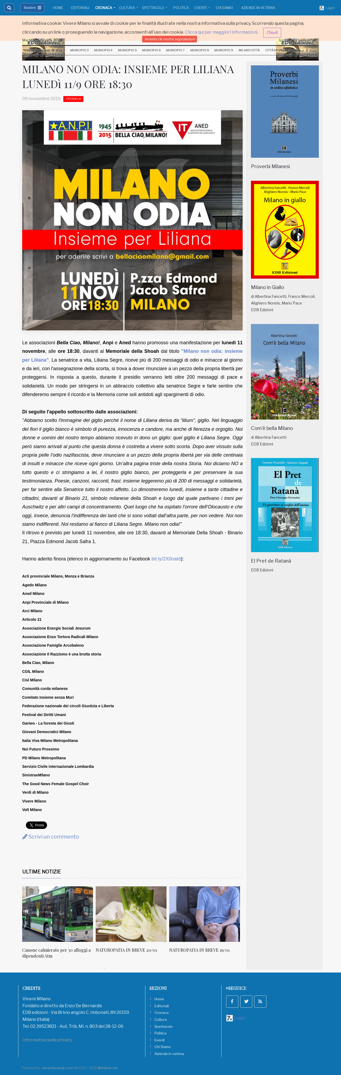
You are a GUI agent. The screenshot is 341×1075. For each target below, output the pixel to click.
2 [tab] (104, 968)
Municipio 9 (223, 50)
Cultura (127, 8)
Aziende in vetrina (258, 8)
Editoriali (80, 8)
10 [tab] (168, 968)
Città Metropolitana (282, 50)
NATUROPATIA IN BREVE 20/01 (126, 950)
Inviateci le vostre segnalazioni (170, 39)
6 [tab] (136, 968)
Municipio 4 (103, 50)
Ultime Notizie (41, 872)
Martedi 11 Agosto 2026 (42, 40)
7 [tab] (144, 968)
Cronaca (104, 8)
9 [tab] (160, 968)
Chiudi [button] (272, 32)
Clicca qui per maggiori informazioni (221, 32)
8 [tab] (152, 968)
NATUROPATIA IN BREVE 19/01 (199, 950)
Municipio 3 (79, 50)
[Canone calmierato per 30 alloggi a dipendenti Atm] (57, 914)
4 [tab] (120, 968)
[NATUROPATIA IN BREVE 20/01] (131, 914)
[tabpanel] (59, 925)
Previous (18, 925)
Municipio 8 (199, 50)
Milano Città (249, 50)
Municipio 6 (151, 50)
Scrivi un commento (50, 836)
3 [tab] (112, 968)
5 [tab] (128, 968)
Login (327, 8)
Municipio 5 (127, 50)
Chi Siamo (224, 8)
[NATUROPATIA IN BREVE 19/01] (204, 914)
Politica (181, 8)
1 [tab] (96, 968)
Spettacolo (153, 8)
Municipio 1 (32, 50)
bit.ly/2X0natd (166, 559)
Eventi (201, 8)
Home (58, 8)
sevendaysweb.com (57, 1068)
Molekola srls (108, 1068)
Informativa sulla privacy (47, 1039)
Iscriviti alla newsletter (297, 40)
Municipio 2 (55, 50)
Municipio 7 (175, 50)
